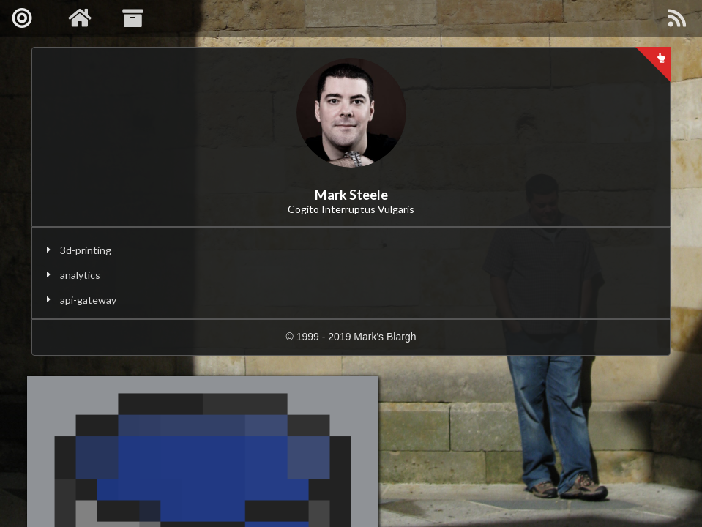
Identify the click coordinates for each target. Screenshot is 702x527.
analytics (80, 275)
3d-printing (85, 250)
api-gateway (88, 300)
